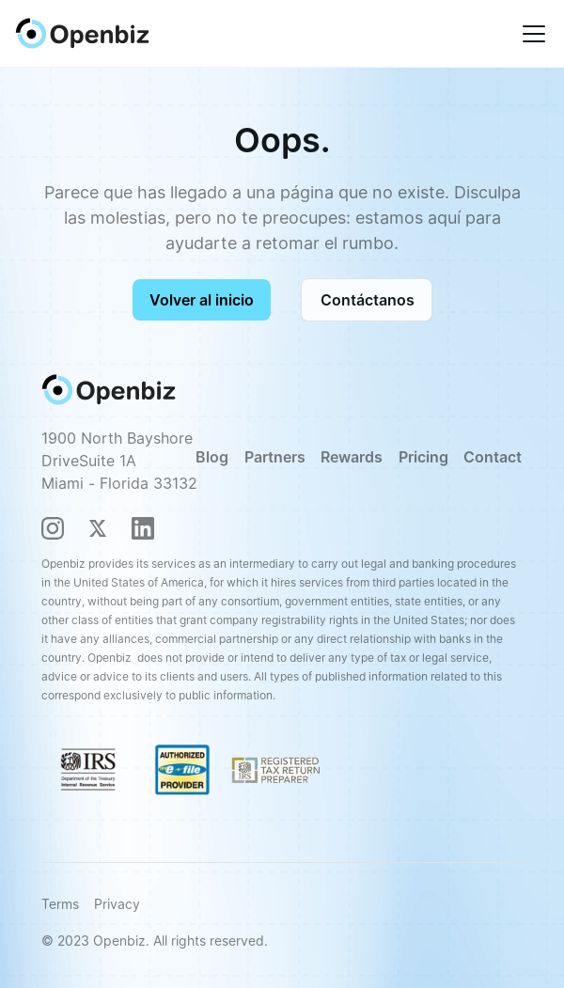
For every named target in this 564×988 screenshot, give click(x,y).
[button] (530, 33)
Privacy (117, 904)
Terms (60, 904)
